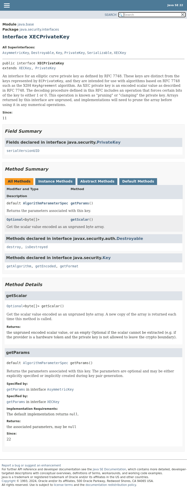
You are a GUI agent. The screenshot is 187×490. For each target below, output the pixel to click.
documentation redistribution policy (110, 485)
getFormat (69, 266)
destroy (14, 247)
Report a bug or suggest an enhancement (31, 465)
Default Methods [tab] (138, 181)
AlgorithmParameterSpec (45, 203)
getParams (80, 203)
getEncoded (45, 266)
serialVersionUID (23, 151)
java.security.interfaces (39, 29)
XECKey (120, 53)
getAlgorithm (19, 266)
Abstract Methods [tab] (97, 181)
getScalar (80, 219)
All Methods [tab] (19, 181)
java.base (26, 24)
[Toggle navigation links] (6, 5)
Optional (15, 219)
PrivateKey (74, 53)
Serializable (99, 53)
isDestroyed (36, 247)
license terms (63, 485)
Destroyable (42, 53)
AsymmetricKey (15, 53)
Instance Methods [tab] (55, 181)
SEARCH (111, 15)
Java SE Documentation (109, 469)
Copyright (9, 481)
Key (59, 53)
